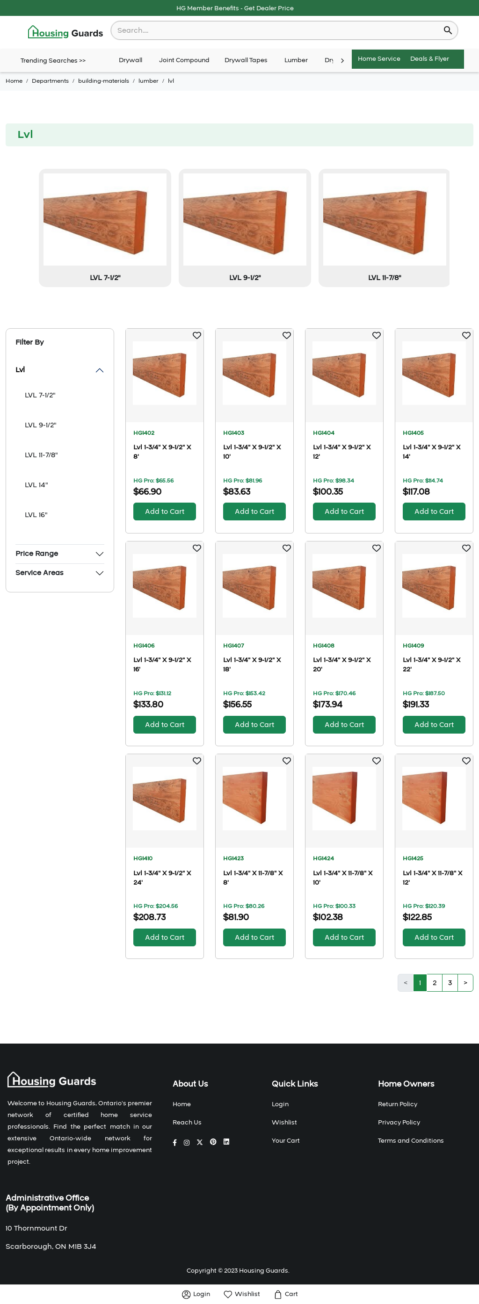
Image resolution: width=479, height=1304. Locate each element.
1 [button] (420, 983)
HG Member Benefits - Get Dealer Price (235, 8)
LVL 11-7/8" (41, 455)
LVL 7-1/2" (40, 395)
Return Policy (397, 1104)
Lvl (20, 370)
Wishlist (284, 1122)
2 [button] (434, 983)
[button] (197, 335)
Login (280, 1104)
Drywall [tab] (130, 61)
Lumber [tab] (296, 61)
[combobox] (278, 30)
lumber (148, 81)
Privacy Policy (399, 1122)
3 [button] (450, 983)
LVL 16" (36, 515)
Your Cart (286, 1141)
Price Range (36, 553)
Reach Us (187, 1122)
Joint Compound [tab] (184, 61)
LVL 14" (36, 485)
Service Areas (39, 573)
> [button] (465, 983)
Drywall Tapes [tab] (246, 61)
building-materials (103, 81)
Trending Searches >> (53, 60)
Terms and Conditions (411, 1141)
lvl (171, 81)
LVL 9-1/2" (41, 425)
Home (14, 81)
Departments (50, 81)
